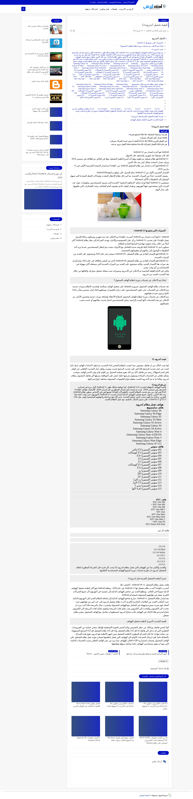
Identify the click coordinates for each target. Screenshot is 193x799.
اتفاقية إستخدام (102, 2)
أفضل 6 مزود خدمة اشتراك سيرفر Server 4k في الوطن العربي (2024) (139, 141)
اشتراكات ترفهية (91, 9)
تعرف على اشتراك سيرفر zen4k (154, 138)
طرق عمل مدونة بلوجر (40, 81)
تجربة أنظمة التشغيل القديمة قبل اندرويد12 (147, 116)
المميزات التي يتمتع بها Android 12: (150, 43)
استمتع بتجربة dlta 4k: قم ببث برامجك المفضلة (148, 135)
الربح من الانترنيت (126, 9)
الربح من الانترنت (52, 229)
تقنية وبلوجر (104, 9)
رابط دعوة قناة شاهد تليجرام (38, 122)
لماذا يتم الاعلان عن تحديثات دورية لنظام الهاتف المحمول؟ (141, 46)
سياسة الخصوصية (115, 2)
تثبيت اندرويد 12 (157, 49)
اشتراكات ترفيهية (52, 225)
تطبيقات (114, 9)
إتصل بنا (92, 2)
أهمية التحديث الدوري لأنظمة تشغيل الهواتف (146, 120)
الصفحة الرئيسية (128, 2)
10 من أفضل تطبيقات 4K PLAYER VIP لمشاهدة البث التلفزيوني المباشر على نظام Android (153, 740)
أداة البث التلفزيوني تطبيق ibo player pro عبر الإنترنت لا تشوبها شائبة (154, 706)
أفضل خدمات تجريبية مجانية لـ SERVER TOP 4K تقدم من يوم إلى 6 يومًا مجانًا (37, 152)
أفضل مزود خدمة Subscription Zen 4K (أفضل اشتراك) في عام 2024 (139, 144)
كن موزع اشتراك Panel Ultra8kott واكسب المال (43, 176)
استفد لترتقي (144, 795)
